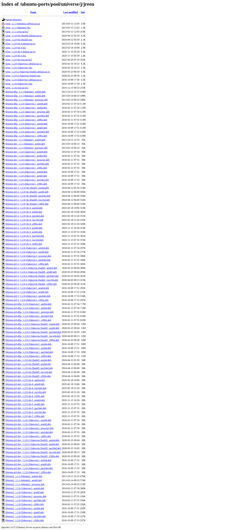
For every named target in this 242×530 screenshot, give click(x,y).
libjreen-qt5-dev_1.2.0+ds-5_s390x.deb (24, 416)
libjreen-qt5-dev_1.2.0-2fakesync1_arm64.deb (28, 460)
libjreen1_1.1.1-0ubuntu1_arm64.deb (23, 476)
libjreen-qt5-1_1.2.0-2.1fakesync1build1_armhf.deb (31, 272)
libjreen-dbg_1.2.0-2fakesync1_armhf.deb (26, 127)
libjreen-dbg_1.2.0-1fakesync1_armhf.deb (26, 107)
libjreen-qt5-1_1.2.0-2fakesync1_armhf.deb (26, 292)
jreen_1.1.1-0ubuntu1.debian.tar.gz (22, 23)
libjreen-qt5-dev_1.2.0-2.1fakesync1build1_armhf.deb (32, 444)
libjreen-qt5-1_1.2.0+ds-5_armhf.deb (23, 232)
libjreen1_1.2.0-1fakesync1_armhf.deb (24, 492)
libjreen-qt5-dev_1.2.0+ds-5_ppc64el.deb (25, 408)
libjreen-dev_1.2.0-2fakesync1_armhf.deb (26, 176)
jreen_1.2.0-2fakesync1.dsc (19, 83)
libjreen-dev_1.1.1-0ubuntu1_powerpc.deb (26, 148)
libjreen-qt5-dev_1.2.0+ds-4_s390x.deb (24, 396)
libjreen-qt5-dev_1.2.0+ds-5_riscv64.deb (25, 412)
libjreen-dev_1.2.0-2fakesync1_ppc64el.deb (27, 180)
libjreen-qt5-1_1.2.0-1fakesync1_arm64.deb (27, 248)
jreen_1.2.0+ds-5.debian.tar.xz (20, 51)
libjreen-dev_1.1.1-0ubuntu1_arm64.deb (25, 140)
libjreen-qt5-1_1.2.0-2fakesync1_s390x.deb (26, 300)
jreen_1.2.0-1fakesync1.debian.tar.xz (23, 63)
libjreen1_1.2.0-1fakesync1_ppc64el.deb (25, 500)
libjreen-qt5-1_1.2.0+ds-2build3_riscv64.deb (27, 200)
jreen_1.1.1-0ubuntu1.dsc (18, 27)
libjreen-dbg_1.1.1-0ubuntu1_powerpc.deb (26, 99)
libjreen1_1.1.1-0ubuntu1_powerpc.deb (24, 484)
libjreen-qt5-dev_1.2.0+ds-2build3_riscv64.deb (28, 372)
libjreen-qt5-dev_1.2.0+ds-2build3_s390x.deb (28, 376)
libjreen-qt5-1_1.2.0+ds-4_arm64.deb (24, 208)
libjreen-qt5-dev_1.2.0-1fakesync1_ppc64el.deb (29, 432)
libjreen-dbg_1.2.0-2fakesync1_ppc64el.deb (27, 131)
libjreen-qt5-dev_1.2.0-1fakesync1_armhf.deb (28, 424)
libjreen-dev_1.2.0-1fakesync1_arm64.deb (26, 152)
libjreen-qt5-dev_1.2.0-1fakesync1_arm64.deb (28, 420)
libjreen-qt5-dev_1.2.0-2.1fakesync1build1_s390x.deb (32, 456)
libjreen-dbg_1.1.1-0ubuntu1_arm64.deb (25, 91)
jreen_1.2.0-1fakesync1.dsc (19, 67)
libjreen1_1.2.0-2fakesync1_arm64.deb (24, 508)
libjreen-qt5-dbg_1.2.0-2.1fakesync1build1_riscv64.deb (32, 336)
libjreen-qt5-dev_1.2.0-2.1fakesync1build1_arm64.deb (32, 440)
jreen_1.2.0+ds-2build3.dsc (18, 39)
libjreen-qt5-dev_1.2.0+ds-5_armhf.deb (24, 404)
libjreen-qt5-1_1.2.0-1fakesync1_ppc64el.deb (27, 260)
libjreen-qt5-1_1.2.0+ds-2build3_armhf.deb (26, 192)
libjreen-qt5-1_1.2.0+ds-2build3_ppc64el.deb (27, 196)
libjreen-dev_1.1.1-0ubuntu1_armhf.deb (25, 144)
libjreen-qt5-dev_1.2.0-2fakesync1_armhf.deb (28, 464)
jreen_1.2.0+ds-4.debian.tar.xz (20, 43)
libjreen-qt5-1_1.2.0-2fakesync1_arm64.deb (27, 288)
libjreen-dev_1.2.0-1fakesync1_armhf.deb (26, 156)
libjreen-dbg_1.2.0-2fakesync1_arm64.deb (26, 123)
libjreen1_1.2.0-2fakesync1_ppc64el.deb (25, 516)
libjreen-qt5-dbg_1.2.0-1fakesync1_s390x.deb (28, 320)
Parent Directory (13, 19)
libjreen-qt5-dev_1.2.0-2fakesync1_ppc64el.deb (29, 468)
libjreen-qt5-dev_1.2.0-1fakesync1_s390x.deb (28, 436)
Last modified (70, 12)
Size (83, 12)
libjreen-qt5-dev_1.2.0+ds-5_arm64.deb (25, 400)
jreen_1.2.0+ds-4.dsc (15, 47)
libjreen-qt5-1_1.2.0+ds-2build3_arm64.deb (27, 188)
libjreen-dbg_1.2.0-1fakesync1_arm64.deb (26, 103)
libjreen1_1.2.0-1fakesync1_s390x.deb (24, 504)
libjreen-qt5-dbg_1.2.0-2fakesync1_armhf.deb (28, 348)
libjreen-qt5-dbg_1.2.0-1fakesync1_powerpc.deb (29, 312)
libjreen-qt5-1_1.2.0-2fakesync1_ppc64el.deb (27, 296)
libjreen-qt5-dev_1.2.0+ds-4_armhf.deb (24, 384)
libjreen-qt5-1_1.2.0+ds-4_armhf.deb (23, 212)
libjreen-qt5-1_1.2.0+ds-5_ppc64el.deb (24, 236)
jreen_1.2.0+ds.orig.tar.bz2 (18, 59)
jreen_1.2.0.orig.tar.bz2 (16, 87)
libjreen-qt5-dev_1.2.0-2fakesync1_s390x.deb (28, 472)
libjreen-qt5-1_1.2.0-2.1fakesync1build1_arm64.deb (31, 268)
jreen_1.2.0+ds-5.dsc (15, 55)
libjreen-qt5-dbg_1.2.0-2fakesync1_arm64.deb (28, 344)
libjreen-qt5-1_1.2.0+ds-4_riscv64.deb (24, 220)
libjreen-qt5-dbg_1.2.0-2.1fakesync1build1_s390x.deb (32, 340)
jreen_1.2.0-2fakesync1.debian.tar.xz (23, 79)
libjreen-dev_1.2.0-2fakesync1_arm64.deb (26, 172)
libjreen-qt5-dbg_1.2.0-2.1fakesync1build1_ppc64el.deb (33, 332)
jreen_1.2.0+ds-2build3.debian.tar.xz (23, 35)
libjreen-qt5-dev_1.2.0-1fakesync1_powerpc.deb (29, 428)
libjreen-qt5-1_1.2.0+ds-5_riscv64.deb (24, 240)
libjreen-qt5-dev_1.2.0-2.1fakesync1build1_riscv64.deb (32, 452)
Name (33, 12)
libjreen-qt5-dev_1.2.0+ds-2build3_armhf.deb (28, 364)
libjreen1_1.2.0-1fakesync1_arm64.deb (24, 488)
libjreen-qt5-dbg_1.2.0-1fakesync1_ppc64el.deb (29, 316)
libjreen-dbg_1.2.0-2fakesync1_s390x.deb (26, 136)
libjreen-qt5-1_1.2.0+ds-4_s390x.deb (23, 224)
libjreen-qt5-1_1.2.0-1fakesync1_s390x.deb (26, 264)
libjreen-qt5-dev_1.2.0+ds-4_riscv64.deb (25, 392)
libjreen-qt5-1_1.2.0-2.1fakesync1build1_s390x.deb (31, 284)
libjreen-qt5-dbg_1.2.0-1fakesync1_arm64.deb (28, 304)
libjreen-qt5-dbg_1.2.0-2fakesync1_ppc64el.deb (29, 352)
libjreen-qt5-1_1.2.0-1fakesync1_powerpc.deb (28, 256)
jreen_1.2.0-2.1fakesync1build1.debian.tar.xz (27, 71)
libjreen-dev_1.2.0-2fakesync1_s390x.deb (26, 184)
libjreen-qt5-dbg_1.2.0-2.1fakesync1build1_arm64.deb (32, 324)
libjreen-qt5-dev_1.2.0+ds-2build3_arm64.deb (28, 360)
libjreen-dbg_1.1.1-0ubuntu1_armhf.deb (25, 95)
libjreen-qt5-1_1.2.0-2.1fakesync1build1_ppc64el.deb (32, 276)
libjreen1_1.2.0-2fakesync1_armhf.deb (24, 512)
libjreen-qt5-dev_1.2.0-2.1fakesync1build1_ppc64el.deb (33, 448)
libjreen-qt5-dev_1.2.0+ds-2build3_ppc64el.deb (29, 368)
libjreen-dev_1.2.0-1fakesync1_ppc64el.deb (27, 164)
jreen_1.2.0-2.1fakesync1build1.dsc (23, 75)
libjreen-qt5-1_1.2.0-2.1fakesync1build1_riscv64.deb (31, 280)
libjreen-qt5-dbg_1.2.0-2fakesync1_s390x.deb (28, 356)
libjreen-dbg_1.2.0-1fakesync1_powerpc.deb (27, 111)
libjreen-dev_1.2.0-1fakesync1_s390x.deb (26, 168)
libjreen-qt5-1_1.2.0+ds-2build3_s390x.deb (26, 204)
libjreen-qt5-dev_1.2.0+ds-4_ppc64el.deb (25, 388)
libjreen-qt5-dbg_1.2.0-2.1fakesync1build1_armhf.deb (32, 328)
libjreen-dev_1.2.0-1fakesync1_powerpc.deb (27, 160)
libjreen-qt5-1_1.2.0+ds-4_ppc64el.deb (24, 216)
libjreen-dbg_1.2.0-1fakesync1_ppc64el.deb (27, 115)
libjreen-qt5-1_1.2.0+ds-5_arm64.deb (24, 228)
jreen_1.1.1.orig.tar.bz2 (16, 31)
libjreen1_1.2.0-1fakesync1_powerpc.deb (25, 496)
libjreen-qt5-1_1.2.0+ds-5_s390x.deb (23, 244)
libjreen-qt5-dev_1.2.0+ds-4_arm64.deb (25, 380)
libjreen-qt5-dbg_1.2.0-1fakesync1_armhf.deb (28, 308)
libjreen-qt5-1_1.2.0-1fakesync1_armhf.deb (26, 252)
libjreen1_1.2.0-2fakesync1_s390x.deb (24, 520)
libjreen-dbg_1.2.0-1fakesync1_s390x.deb (26, 119)
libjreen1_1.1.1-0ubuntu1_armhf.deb (23, 480)
